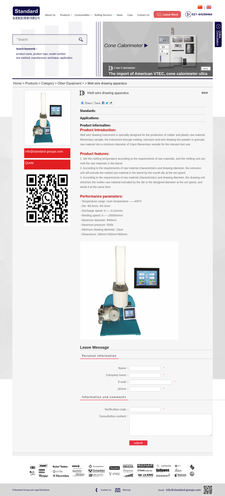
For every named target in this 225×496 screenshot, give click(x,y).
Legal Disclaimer (42, 490)
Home (17, 83)
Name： (123, 368)
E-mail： (123, 382)
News (120, 15)
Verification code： (117, 409)
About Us (50, 15)
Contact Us (143, 15)
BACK (205, 92)
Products (65, 15)
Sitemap (126, 490)
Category (47, 83)
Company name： (117, 375)
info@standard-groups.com (44, 151)
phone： (123, 389)
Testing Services (103, 15)
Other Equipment (69, 83)
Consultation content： (114, 416)
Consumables (82, 15)
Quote (29, 163)
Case (130, 15)
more (205, 68)
